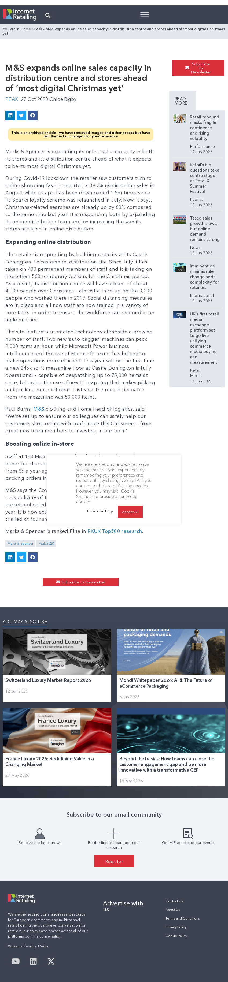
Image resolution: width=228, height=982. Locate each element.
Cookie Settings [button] (100, 511)
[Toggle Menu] (144, 14)
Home (26, 29)
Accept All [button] (130, 511)
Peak (38, 29)
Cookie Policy (176, 935)
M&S (39, 409)
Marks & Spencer (20, 543)
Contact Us (174, 901)
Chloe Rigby (64, 99)
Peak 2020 (46, 543)
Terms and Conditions (183, 918)
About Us (173, 909)
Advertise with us (123, 906)
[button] (47, 15)
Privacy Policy (176, 927)
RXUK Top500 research (114, 531)
